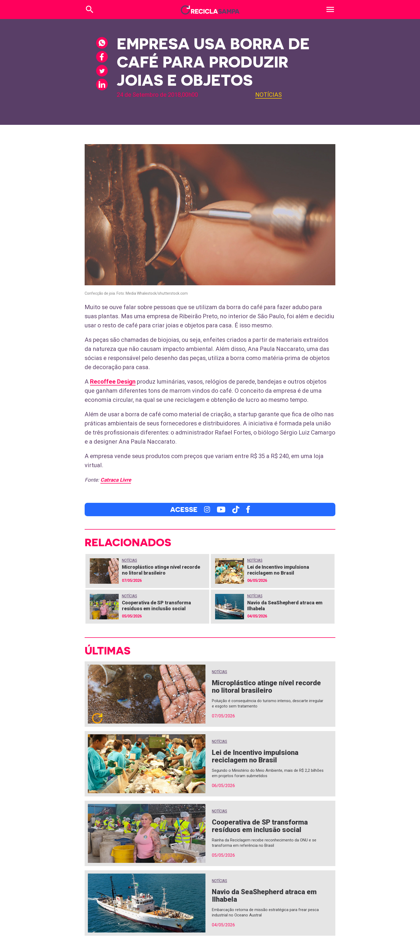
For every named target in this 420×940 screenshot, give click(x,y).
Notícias (268, 94)
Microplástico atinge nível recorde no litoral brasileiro (161, 570)
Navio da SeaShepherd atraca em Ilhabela (264, 895)
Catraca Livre (115, 480)
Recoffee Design (113, 381)
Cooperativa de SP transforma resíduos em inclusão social (156, 605)
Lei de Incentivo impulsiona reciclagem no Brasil (278, 570)
